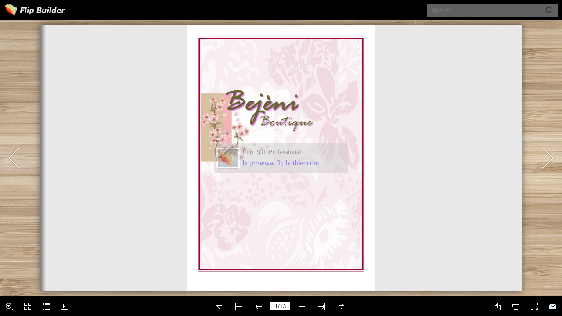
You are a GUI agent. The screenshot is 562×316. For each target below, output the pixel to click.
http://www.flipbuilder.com (281, 163)
